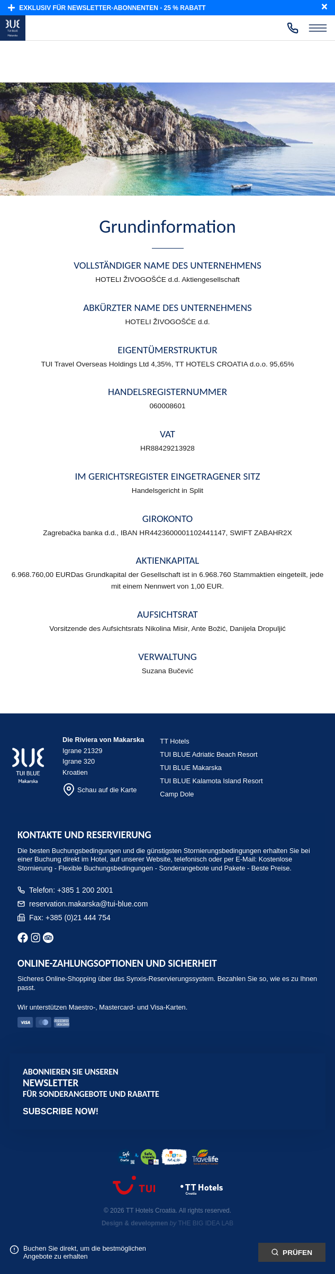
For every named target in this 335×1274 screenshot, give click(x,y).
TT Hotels (174, 741)
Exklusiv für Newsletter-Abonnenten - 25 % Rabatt (107, 8)
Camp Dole (177, 794)
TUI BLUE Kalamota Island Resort (211, 781)
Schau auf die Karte (99, 789)
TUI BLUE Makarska (191, 768)
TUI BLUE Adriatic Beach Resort (208, 754)
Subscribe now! (60, 1111)
